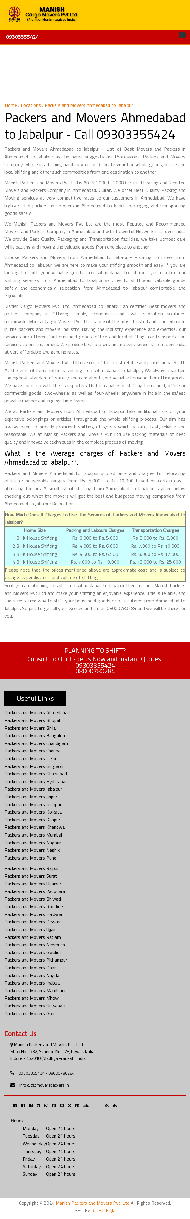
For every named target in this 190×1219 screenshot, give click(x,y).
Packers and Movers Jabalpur (33, 788)
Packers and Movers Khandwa (34, 827)
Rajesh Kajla (103, 1210)
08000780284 (95, 671)
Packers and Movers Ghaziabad (35, 773)
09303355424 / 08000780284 (46, 1073)
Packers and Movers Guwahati (34, 1005)
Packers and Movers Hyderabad (36, 781)
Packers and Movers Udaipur (32, 883)
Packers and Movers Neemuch (34, 944)
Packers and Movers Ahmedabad (37, 712)
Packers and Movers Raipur (31, 868)
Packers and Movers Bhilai (30, 728)
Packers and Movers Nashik (32, 850)
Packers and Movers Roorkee (33, 906)
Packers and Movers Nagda (31, 975)
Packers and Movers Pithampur (35, 959)
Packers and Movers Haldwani (34, 914)
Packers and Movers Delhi (30, 758)
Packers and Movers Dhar (30, 967)
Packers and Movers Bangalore (35, 735)
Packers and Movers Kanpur (32, 819)
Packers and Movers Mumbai (33, 834)
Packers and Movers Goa (29, 1013)
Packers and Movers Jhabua (32, 982)
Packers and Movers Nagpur (32, 842)
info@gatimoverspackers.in (44, 1085)
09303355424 (22, 37)
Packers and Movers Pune (30, 857)
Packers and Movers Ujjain (30, 929)
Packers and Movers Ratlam (32, 937)
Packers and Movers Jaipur (30, 796)
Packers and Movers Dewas (32, 921)
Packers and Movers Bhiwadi (33, 898)
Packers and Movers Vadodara (34, 891)
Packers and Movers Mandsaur (35, 990)
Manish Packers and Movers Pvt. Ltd (92, 1202)
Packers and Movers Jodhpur (32, 804)
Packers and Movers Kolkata (33, 811)
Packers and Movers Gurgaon (33, 766)
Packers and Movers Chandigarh (36, 743)
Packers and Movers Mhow (31, 998)
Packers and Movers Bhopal (32, 720)
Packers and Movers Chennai (32, 750)
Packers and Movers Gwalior (32, 952)
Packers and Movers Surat (30, 875)
